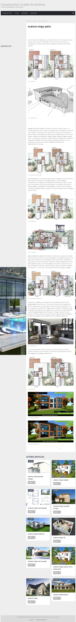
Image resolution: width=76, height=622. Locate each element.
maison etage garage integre (35, 478)
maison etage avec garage (37, 561)
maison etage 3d (59, 537)
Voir (31, 482)
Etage (17, 13)
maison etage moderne (36, 534)
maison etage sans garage (37, 508)
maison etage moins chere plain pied (63, 568)
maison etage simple (61, 480)
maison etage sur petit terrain (61, 507)
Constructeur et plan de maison (23, 4)
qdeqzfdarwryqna (41, 620)
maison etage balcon (60, 594)
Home (30, 21)
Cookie (31, 620)
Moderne (25, 13)
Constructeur (7, 13)
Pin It (60, 449)
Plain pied (34, 13)
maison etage (33, 598)
